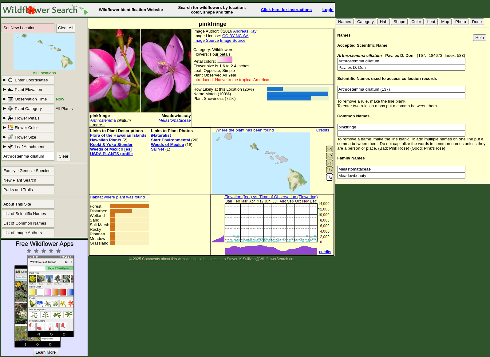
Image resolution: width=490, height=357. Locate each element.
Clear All (65, 28)
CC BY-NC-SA (235, 35)
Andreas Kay (244, 31)
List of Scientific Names (24, 213)
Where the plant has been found (244, 130)
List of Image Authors (22, 232)
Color (416, 21)
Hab (383, 21)
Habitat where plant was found (117, 197)
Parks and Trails (18, 189)
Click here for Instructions (286, 9)
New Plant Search (19, 180)
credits (325, 251)
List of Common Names (24, 223)
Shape (399, 21)
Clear (64, 156)
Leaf (431, 21)
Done (477, 21)
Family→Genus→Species (26, 170)
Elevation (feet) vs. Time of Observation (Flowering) (271, 196)
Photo (460, 21)
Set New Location (19, 28)
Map (445, 21)
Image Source (206, 40)
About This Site (17, 204)
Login (328, 9)
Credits (322, 130)
